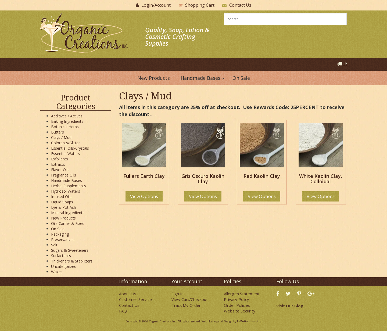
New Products (63, 218)
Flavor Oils (60, 169)
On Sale (57, 228)
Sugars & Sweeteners (69, 250)
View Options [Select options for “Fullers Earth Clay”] (144, 196)
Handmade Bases (66, 180)
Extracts (58, 164)
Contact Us (240, 5)
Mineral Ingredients (67, 212)
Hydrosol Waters (65, 191)
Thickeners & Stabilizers (71, 261)
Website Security (239, 311)
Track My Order (186, 305)
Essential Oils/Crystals (70, 148)
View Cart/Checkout (189, 299)
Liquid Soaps (62, 201)
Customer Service (135, 299)
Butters (57, 132)
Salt (54, 244)
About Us (127, 293)
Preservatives (62, 239)
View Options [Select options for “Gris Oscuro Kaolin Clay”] (203, 196)
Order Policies (237, 305)
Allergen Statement (242, 293)
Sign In (177, 293)
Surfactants (61, 255)
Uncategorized (63, 266)
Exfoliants (59, 158)
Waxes (57, 271)
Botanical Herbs (65, 126)
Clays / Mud (61, 137)
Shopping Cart (199, 5)
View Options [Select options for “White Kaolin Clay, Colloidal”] (321, 196)
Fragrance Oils (63, 175)
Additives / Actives (67, 115)
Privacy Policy (236, 299)
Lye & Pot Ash (63, 207)
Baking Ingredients (67, 121)
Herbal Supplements (68, 185)
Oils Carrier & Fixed (67, 223)
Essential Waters (65, 153)
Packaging (60, 234)
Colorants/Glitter (65, 142)
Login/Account (156, 5)
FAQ (123, 311)
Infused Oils (61, 196)
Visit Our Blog (289, 305)
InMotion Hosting (249, 321)
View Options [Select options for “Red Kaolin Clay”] (262, 196)
